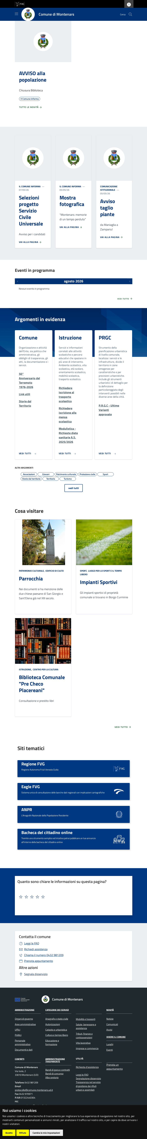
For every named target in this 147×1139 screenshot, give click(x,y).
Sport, (84, 570)
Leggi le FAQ (31, 943)
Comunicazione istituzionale (108, 188)
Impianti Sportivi (98, 582)
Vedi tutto (125, 298)
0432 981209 (43, 955)
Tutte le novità (30, 107)
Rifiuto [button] (22, 1132)
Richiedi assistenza (35, 949)
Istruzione (70, 337)
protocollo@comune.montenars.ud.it (34, 1090)
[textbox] (72, 897)
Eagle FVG (30, 786)
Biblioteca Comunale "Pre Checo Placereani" (42, 683)
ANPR (26, 809)
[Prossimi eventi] (129, 281)
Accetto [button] (9, 1132)
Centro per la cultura (45, 669)
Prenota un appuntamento (114, 1067)
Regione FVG (33, 764)
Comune (28, 337)
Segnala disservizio (36, 974)
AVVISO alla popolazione (32, 76)
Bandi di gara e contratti (57, 1070)
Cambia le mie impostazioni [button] (46, 1132)
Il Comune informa (29, 186)
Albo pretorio (52, 1077)
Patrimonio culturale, (32, 570)
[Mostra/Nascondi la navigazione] (16, 14)
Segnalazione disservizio (88, 1078)
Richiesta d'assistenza (87, 1067)
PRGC (105, 337)
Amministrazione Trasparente (55, 1060)
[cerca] (130, 14)
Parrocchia (31, 578)
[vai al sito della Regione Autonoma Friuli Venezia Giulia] (19, 3)
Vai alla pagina (30, 242)
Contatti (19, 1058)
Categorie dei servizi (57, 1009)
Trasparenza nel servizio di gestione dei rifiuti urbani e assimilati (88, 1086)
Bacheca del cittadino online (46, 832)
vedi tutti (73, 488)
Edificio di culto (54, 570)
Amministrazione (24, 1009)
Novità (110, 1009)
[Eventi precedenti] (17, 281)
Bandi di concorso (54, 1073)
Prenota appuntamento (38, 961)
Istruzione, (25, 669)
